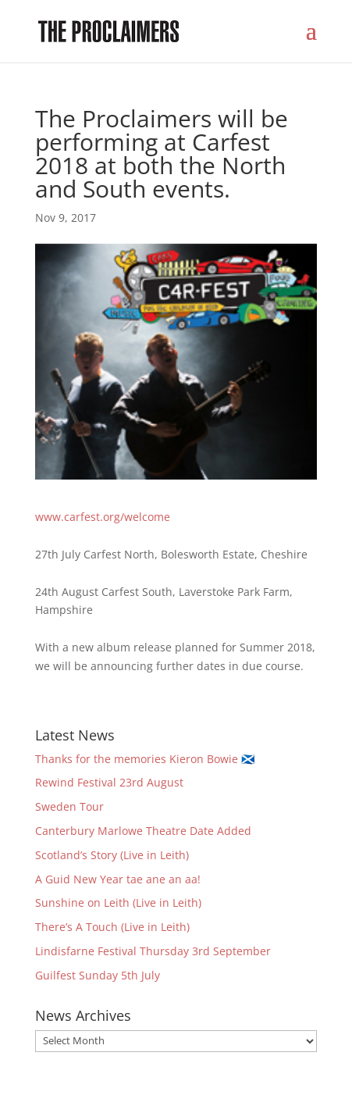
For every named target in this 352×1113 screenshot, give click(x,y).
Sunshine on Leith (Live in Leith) (118, 902)
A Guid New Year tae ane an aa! (118, 879)
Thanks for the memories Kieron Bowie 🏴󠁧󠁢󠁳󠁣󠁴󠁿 (144, 758)
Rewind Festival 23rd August (109, 782)
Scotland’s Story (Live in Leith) (112, 854)
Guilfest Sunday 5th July (97, 975)
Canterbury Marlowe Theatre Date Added (143, 830)
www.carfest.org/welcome (102, 516)
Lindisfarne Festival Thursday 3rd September (153, 951)
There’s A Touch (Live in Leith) (112, 926)
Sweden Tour (69, 806)
